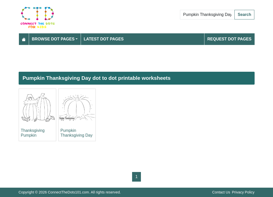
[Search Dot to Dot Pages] (207, 14)
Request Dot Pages (229, 39)
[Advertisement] (137, 58)
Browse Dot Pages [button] (53, 39)
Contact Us (221, 192)
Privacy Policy (243, 192)
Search (244, 14)
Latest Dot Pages (104, 39)
